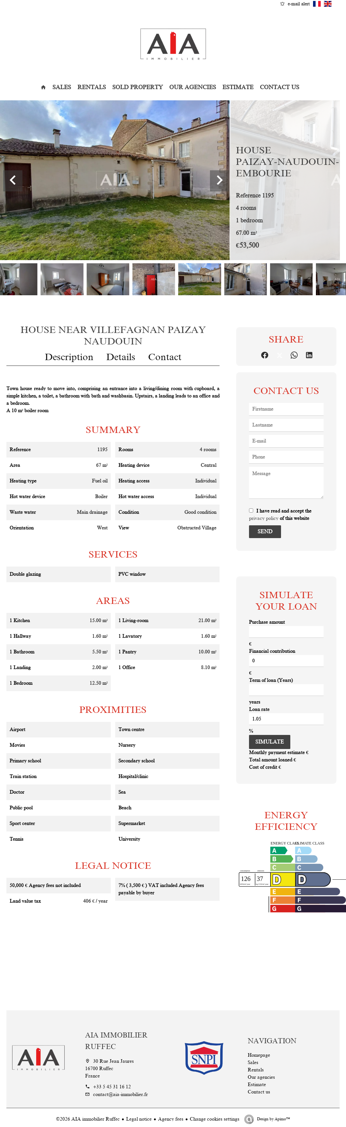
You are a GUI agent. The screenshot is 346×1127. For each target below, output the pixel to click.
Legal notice (139, 1119)
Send (265, 532)
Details (120, 356)
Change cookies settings (214, 1119)
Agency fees (170, 1119)
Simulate (269, 742)
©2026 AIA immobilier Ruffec (88, 1119)
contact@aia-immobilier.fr (120, 1094)
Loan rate (259, 709)
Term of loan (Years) (271, 680)
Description (69, 356)
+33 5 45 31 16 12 (112, 1086)
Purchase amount (267, 622)
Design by (273, 1119)
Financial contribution (272, 651)
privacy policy (263, 518)
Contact (164, 356)
